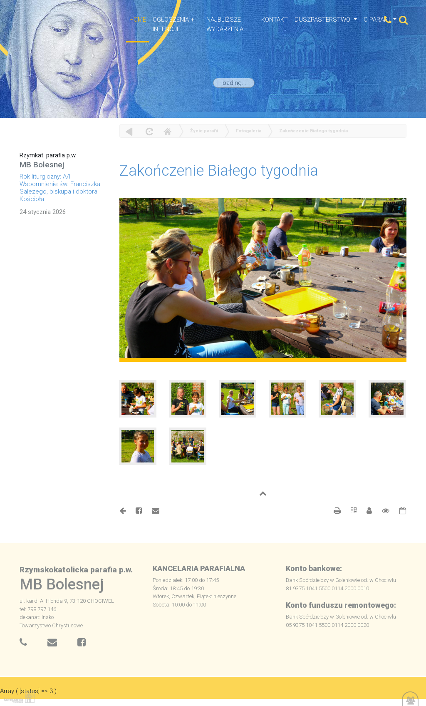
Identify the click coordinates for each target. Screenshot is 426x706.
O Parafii (377, 19)
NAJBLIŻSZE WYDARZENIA (224, 24)
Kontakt (274, 19)
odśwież (148, 131)
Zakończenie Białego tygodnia (313, 131)
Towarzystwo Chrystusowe (51, 625)
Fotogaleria (248, 131)
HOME (137, 19)
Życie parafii (204, 131)
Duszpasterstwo (323, 19)
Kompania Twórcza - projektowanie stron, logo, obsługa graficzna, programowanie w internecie (17, 697)
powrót (129, 131)
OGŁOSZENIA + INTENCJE (173, 24)
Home (167, 131)
